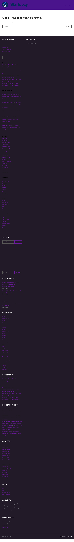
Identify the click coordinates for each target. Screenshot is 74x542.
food (3, 194)
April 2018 (5, 172)
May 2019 (4, 168)
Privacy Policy (5, 47)
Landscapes (5, 205)
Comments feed (6, 495)
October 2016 (5, 174)
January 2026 (5, 147)
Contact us (5, 529)
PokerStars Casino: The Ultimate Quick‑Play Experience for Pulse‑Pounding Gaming (10, 69)
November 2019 (6, 159)
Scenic (3, 213)
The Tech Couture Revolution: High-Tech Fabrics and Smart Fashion (12, 122)
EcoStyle (4, 186)
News (3, 211)
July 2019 (4, 166)
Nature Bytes (5, 207)
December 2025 (6, 149)
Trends (4, 224)
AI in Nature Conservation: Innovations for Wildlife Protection (11, 107)
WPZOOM (70, 539)
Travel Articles (5, 222)
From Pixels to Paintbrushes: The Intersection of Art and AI (11, 130)
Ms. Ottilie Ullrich (6, 127)
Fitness (4, 192)
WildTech (4, 234)
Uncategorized (6, 226)
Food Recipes (5, 196)
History (4, 200)
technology (5, 215)
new (3, 209)
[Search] (19, 60)
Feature (4, 190)
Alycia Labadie (6, 113)
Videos (4, 230)
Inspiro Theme (63, 539)
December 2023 (6, 155)
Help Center (5, 49)
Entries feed (5, 493)
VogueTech (5, 232)
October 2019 (5, 162)
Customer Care (6, 54)
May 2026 (4, 140)
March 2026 (5, 143)
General (4, 198)
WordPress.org (6, 497)
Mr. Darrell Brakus (7, 119)
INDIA (3, 203)
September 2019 (6, 164)
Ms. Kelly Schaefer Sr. (7, 105)
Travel (3, 219)
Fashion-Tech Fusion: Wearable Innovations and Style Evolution (12, 99)
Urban (4, 228)
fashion (4, 188)
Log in (3, 490)
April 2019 (5, 170)
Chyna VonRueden (7, 97)
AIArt (3, 181)
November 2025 (6, 151)
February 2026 (6, 145)
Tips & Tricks (5, 217)
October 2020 (5, 157)
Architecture (5, 183)
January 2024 (5, 153)
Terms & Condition (6, 52)
